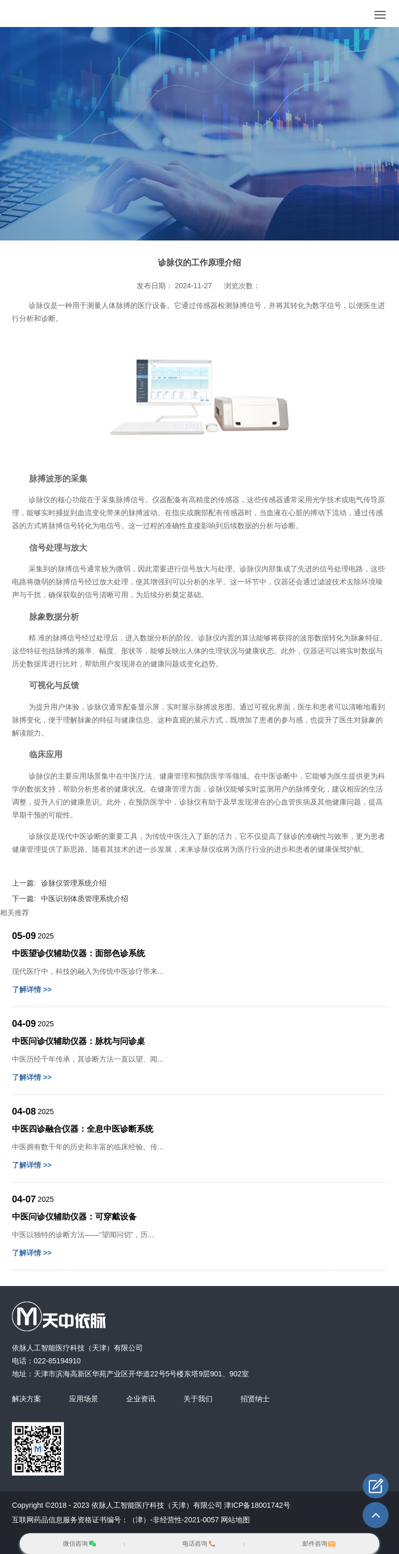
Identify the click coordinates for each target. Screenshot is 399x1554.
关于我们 (197, 1399)
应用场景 (83, 1399)
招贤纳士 (255, 1399)
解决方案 (26, 1399)
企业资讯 (140, 1399)
